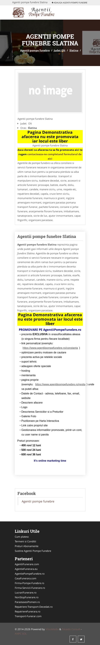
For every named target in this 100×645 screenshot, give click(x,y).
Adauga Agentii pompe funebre (69, 2)
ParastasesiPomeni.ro (27, 601)
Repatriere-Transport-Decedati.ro (34, 606)
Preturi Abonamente (26, 546)
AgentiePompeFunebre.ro (30, 573)
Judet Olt (59, 50)
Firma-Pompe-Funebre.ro (29, 583)
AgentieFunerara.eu (26, 568)
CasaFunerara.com (25, 578)
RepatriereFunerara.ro (27, 611)
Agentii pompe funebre (35, 50)
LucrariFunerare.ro (25, 592)
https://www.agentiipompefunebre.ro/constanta (50, 347)
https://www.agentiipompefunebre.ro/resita (60, 384)
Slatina (73, 50)
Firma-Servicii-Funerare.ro (30, 587)
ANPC (18, 633)
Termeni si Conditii (25, 541)
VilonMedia (52, 629)
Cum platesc (22, 536)
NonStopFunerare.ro (26, 597)
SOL (24, 633)
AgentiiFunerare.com (27, 564)
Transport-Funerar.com (28, 616)
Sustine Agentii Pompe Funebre (33, 550)
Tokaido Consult (71, 629)
